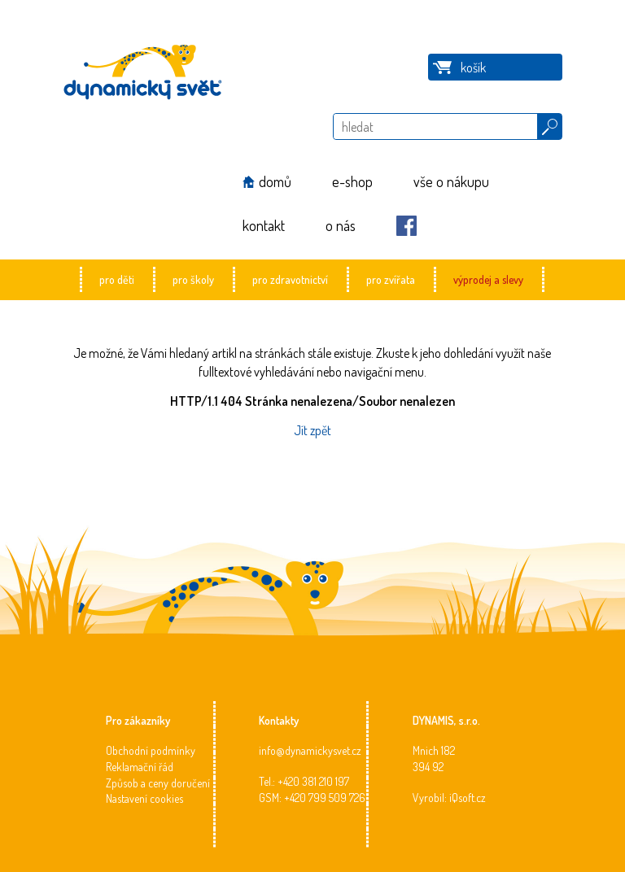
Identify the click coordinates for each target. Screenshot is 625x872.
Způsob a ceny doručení (158, 783)
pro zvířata (390, 279)
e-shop (352, 181)
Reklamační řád (139, 767)
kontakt (264, 225)
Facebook (406, 226)
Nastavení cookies (144, 798)
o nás (341, 225)
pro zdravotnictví (290, 279)
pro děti (116, 279)
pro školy (193, 279)
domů (275, 181)
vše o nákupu (451, 181)
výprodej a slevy (488, 279)
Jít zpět (312, 430)
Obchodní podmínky (150, 750)
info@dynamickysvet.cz (310, 750)
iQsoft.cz (467, 797)
